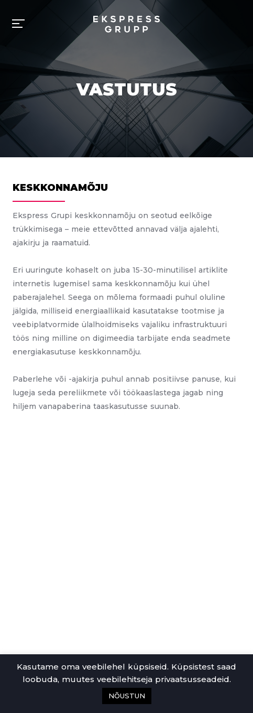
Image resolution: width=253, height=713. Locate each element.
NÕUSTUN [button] (126, 696)
